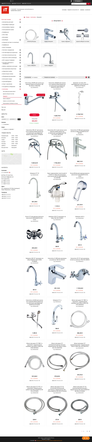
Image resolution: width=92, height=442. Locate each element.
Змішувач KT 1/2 (34, 173)
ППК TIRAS (5, 34)
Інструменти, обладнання (9, 86)
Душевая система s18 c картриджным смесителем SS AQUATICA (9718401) (79, 84)
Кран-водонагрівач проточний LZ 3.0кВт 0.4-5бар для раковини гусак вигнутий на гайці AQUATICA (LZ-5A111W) (57, 175)
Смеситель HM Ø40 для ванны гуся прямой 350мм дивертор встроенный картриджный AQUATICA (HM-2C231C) (57, 85)
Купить (34, 115)
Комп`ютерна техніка (8, 74)
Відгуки (3, 109)
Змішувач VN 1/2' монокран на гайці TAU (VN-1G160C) (57, 217)
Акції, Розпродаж (7, 47)
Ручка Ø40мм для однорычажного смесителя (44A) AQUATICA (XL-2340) (79, 175)
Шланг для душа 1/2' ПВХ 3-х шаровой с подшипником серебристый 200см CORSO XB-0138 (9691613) (34, 346)
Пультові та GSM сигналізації (10, 57)
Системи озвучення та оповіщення (8, 63)
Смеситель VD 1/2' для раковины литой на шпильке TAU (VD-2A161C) (79, 259)
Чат (86, 438)
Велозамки (5, 37)
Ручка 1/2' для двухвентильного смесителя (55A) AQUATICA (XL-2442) (34, 218)
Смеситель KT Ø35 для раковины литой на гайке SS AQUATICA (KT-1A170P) (79, 131)
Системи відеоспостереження (10, 52)
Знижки (82, 10)
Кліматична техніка (7, 71)
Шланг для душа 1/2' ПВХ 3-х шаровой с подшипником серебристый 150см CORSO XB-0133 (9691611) (79, 302)
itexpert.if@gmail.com (8, 177)
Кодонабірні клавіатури (8, 24)
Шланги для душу (31, 41)
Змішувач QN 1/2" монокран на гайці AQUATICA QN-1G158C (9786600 (34, 260)
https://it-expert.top (8, 175)
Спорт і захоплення (7, 84)
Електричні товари (7, 79)
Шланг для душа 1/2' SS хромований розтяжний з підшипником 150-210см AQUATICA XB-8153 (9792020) (79, 389)
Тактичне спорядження (8, 50)
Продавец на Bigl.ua (46, 439)
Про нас (3, 107)
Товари (27, 17)
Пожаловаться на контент (42, 440)
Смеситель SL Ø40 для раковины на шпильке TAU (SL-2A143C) (57, 259)
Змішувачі (5, 96)
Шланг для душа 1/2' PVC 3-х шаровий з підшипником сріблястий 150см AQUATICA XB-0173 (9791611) (34, 389)
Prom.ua (52, 437)
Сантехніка (33, 17)
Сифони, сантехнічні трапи (9, 101)
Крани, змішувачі (49, 41)
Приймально (6, 32)
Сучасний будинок (7, 81)
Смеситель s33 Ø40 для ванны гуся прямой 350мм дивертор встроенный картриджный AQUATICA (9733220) (34, 302)
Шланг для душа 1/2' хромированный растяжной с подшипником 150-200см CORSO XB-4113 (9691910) (57, 346)
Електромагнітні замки (8, 29)
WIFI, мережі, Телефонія (8, 60)
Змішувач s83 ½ (79, 216)
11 (87, 431)
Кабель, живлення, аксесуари (10, 66)
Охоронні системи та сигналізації (11, 42)
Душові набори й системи (82, 41)
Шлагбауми (5, 39)
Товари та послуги (72, 10)
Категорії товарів (6, 19)
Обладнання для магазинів (9, 76)
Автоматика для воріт (8, 22)
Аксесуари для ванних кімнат (9, 91)
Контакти (87, 10)
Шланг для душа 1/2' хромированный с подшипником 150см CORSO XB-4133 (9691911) (79, 345)
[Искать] (88, 4)
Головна (64, 10)
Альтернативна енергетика (9, 68)
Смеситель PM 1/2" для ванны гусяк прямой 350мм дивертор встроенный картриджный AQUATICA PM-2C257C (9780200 (34, 132)
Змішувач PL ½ (57, 300)
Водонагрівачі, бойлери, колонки (10, 103)
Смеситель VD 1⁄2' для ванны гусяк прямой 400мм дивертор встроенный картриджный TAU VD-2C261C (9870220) (57, 132)
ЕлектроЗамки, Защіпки (8, 27)
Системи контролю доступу (9, 55)
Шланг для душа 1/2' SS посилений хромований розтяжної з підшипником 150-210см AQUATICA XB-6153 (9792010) (57, 389)
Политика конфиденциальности (55, 440)
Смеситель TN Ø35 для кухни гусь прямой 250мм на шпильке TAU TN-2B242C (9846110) (34, 84)
